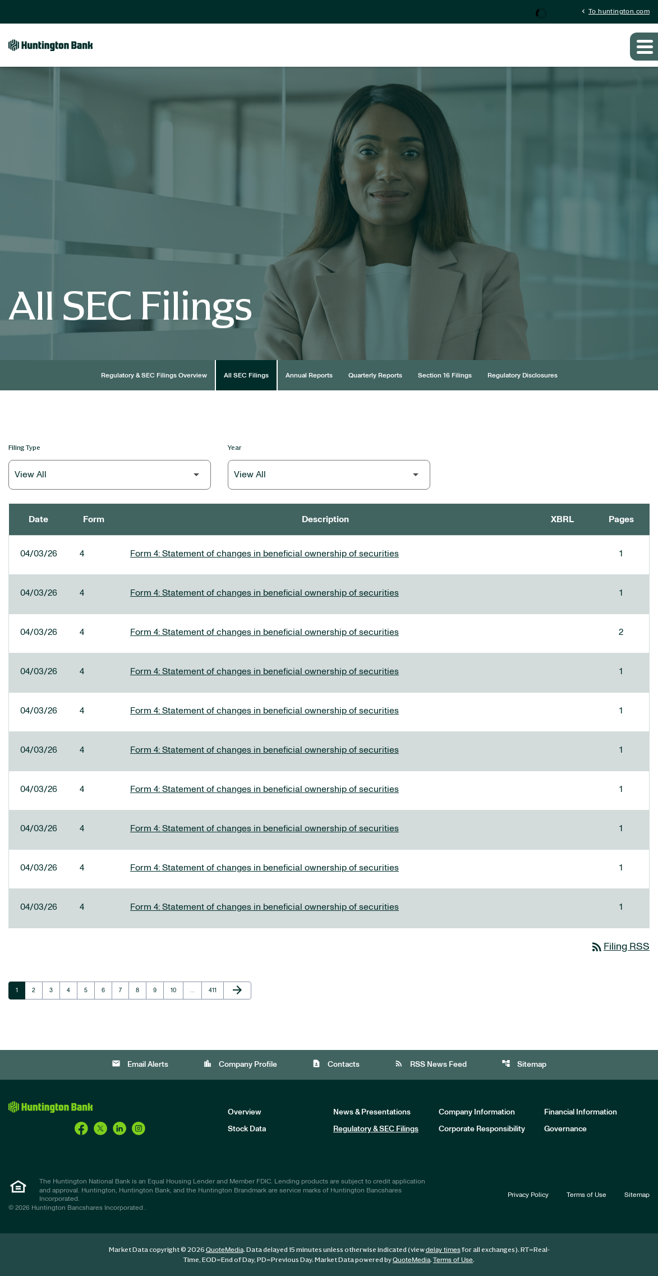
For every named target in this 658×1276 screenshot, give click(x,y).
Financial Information (580, 1112)
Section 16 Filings (445, 375)
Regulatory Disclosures (522, 375)
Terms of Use (586, 1194)
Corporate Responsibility (482, 1129)
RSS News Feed (430, 1063)
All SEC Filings (246, 375)
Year (235, 447)
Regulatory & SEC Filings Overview (154, 375)
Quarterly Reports (375, 375)
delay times (443, 1249)
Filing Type (24, 447)
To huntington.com (614, 11)
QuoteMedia (224, 1249)
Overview (244, 1112)
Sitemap (523, 1063)
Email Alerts (140, 1063)
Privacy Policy (528, 1194)
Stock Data (247, 1129)
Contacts (336, 1063)
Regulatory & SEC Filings (375, 1129)
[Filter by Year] (329, 475)
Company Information (477, 1112)
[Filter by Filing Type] (109, 475)
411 (215, 990)
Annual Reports (309, 375)
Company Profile (240, 1063)
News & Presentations (372, 1112)
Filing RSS (620, 947)
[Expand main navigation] (644, 47)
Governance (565, 1129)
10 (176, 990)
